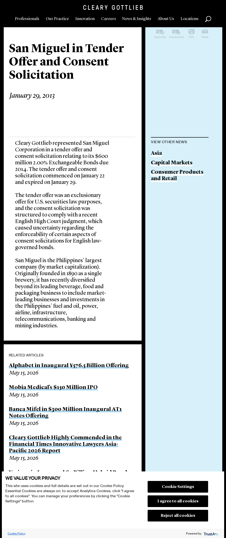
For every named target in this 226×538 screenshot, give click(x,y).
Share (205, 37)
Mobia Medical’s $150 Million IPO (53, 387)
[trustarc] (210, 533)
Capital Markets (172, 163)
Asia (156, 153)
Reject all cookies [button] (178, 516)
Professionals (27, 19)
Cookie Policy (16, 533)
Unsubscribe (176, 37)
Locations (190, 19)
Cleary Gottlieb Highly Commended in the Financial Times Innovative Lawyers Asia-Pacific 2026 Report (65, 444)
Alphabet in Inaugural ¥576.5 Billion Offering (69, 366)
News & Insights (136, 19)
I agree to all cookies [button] (178, 501)
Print (191, 37)
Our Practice (57, 19)
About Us (166, 19)
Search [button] (208, 19)
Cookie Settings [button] (178, 487)
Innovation (85, 19)
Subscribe (160, 37)
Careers (108, 19)
